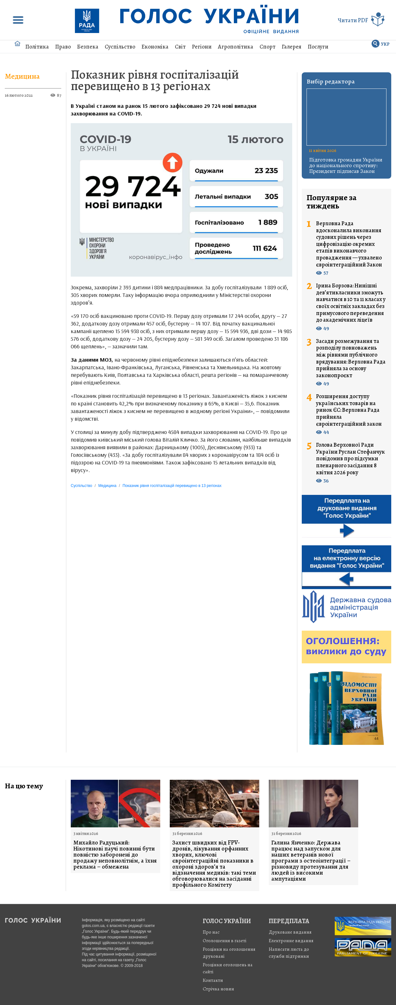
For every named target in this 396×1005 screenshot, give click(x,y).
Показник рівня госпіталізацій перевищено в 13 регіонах (155, 80)
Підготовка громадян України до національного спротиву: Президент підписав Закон (345, 165)
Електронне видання (291, 940)
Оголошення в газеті (225, 940)
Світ (180, 46)
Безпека (87, 46)
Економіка (155, 46)
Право (63, 46)
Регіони (202, 46)
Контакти (213, 980)
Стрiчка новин (218, 989)
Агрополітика (235, 46)
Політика (37, 46)
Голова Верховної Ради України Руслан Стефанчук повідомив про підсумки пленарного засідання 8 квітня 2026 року (350, 459)
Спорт (267, 46)
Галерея (291, 46)
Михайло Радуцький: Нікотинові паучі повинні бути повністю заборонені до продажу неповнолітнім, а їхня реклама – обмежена (115, 855)
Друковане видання (290, 932)
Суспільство (120, 46)
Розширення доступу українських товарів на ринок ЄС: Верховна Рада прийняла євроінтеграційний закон (349, 410)
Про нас (211, 932)
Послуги (318, 46)
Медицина (22, 76)
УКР (385, 44)
